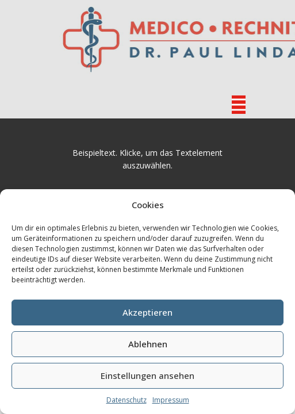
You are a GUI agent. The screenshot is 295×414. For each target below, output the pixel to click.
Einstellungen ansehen (147, 375)
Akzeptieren (147, 312)
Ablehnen (147, 344)
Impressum (170, 400)
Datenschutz (126, 400)
